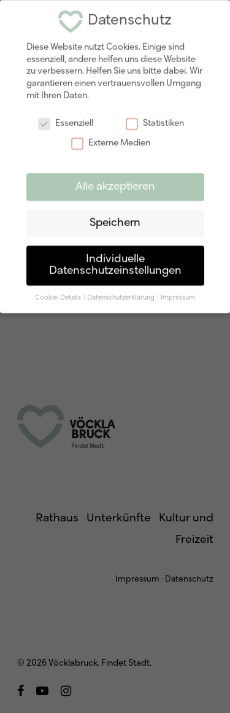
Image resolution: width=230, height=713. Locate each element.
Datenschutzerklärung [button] (121, 293)
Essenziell (65, 119)
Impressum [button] (178, 293)
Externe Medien (110, 138)
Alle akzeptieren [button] (115, 181)
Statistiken (155, 119)
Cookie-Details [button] (58, 293)
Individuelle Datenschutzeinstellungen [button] (115, 260)
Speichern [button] (115, 217)
